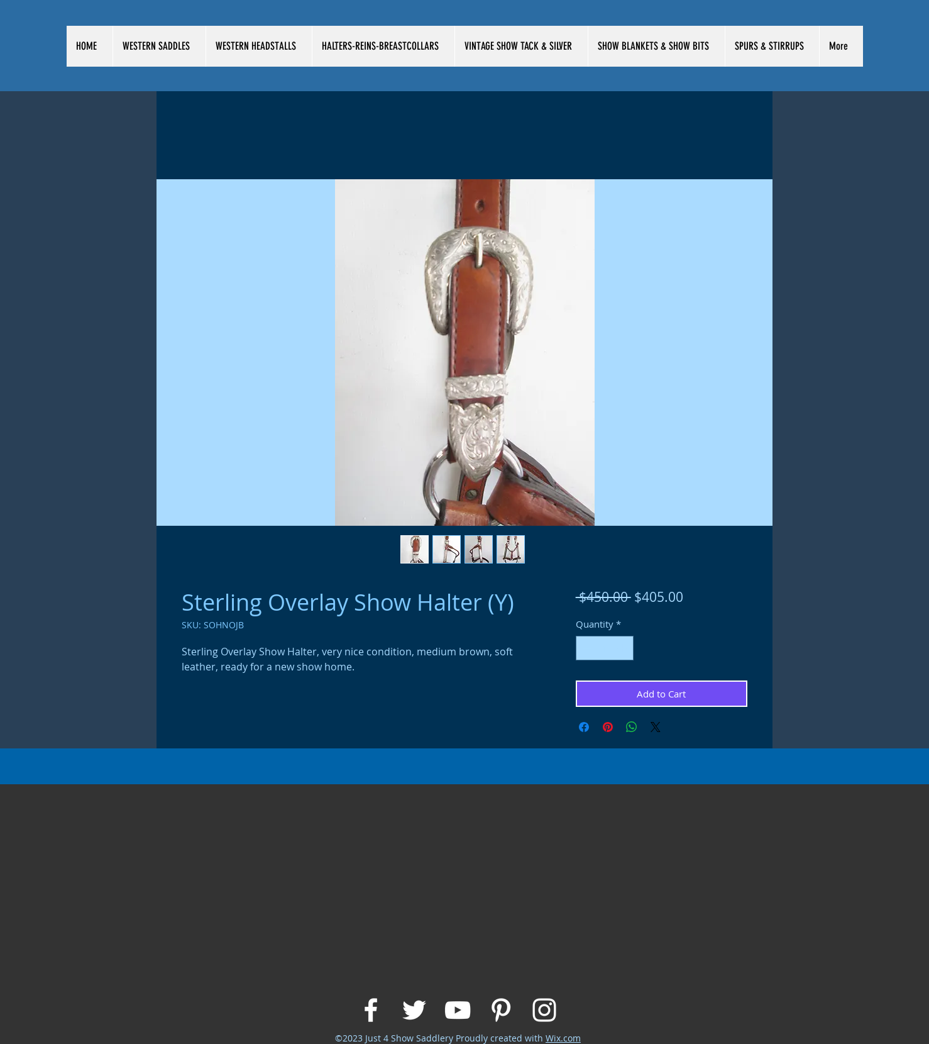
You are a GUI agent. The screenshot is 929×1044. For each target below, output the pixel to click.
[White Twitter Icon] (414, 1010)
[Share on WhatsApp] (631, 727)
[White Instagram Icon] (544, 1010)
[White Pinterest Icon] (501, 1010)
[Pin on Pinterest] (607, 727)
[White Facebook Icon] (371, 1010)
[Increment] (623, 648)
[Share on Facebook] (583, 727)
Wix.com (563, 1038)
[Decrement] (586, 648)
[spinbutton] (604, 648)
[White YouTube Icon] (457, 1010)
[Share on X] (655, 727)
